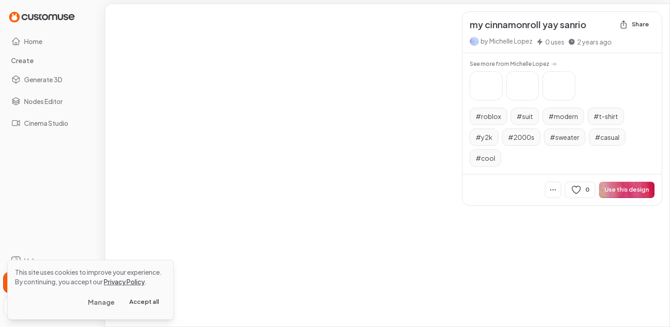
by (507, 40)
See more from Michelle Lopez (513, 63)
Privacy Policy (124, 281)
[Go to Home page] (42, 16)
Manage (101, 302)
